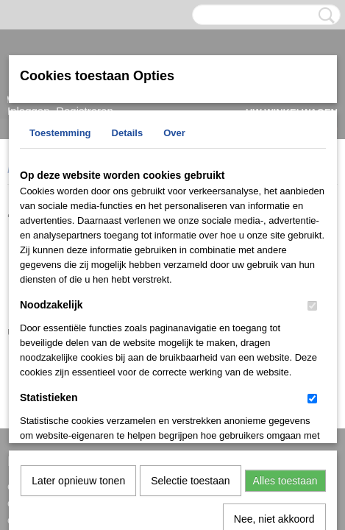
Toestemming (60, 132)
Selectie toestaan (190, 328)
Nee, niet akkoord (274, 366)
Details (127, 132)
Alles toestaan (285, 328)
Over (174, 132)
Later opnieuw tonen (78, 328)
